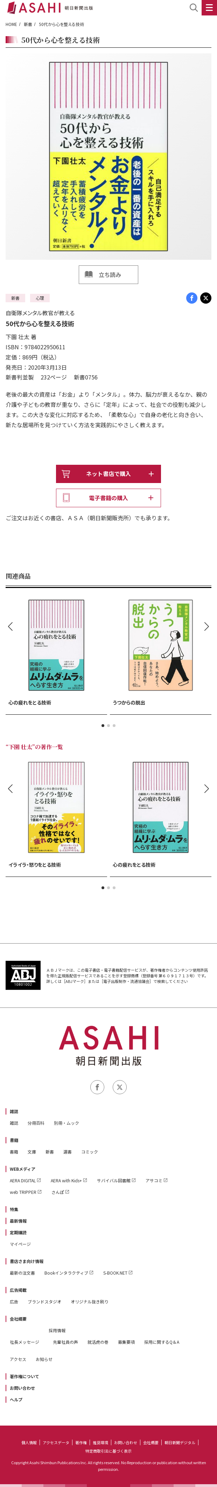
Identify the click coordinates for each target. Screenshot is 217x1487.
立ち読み (110, 274)
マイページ (20, 1244)
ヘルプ (16, 1399)
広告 (14, 1301)
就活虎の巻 (98, 1342)
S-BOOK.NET (115, 1273)
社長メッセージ (24, 1342)
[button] (103, 725)
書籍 (14, 1140)
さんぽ (57, 1192)
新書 (28, 24)
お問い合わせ (22, 1388)
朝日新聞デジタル (179, 1442)
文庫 (32, 1152)
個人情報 (29, 1442)
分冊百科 (36, 1123)
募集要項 (126, 1342)
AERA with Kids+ (66, 1180)
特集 (14, 1209)
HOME (11, 24)
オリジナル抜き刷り (89, 1301)
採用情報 (57, 1330)
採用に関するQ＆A (161, 1342)
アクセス (18, 1359)
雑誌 (14, 1111)
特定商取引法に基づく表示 (108, 1451)
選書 (67, 1152)
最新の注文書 (22, 1273)
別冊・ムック (66, 1123)
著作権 (81, 1442)
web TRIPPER (23, 1192)
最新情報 (18, 1221)
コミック (89, 1152)
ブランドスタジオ (44, 1301)
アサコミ (154, 1180)
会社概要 (18, 1319)
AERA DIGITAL (23, 1180)
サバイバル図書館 (114, 1180)
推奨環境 (100, 1442)
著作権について (24, 1376)
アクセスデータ (56, 1442)
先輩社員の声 (65, 1342)
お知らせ (44, 1359)
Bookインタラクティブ (66, 1273)
